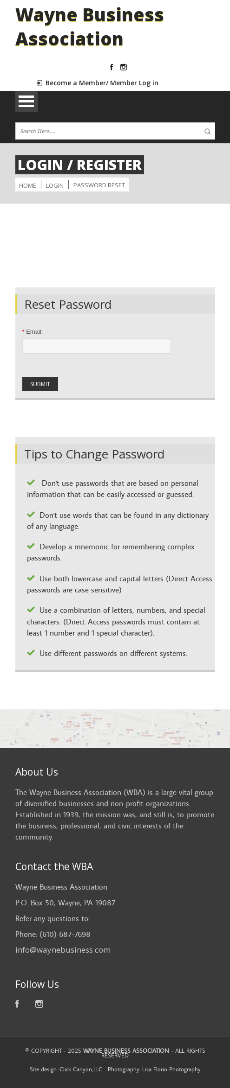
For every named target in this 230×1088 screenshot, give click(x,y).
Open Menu (26, 101)
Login (55, 185)
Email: (32, 331)
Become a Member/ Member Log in (102, 82)
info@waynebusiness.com (63, 949)
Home (27, 185)
